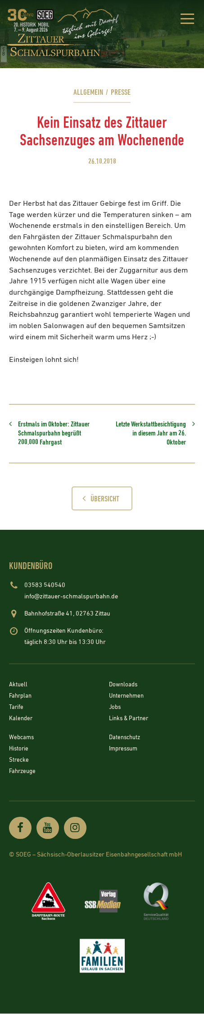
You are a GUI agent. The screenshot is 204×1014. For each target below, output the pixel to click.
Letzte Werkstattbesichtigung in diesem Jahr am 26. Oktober (151, 434)
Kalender (21, 719)
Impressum (125, 749)
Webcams (22, 738)
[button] (187, 20)
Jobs (115, 708)
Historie (19, 749)
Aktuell (18, 686)
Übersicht (98, 499)
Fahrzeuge (23, 772)
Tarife (16, 708)
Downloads (124, 686)
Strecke (19, 760)
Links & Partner (130, 719)
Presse (121, 92)
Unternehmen (128, 697)
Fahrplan (21, 697)
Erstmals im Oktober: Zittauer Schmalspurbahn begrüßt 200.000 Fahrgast (54, 434)
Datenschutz (126, 738)
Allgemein (88, 92)
